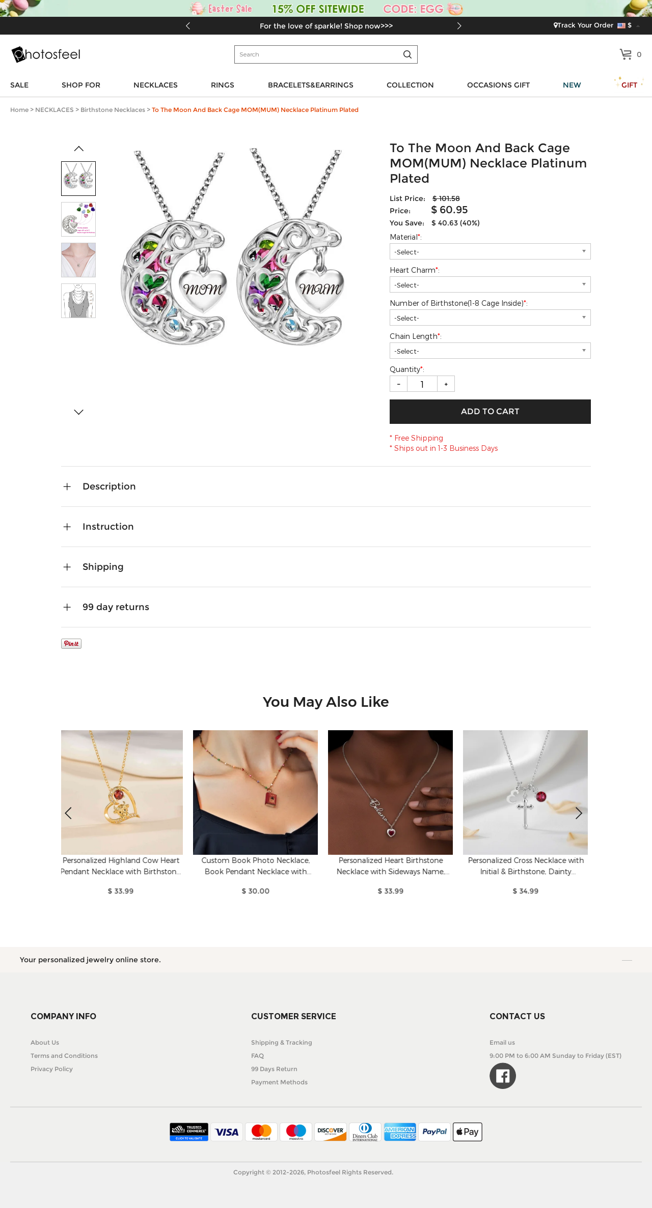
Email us (502, 1042)
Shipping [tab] (103, 566)
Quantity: (407, 369)
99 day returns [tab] (116, 607)
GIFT (629, 85)
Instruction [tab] (108, 526)
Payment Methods (279, 1082)
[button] (459, 26)
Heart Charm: (416, 270)
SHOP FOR (81, 85)
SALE (19, 85)
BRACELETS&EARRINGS (311, 85)
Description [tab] (109, 486)
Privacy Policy (52, 1069)
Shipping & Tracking (281, 1042)
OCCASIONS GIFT (498, 85)
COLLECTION (410, 85)
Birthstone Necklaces (112, 109)
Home (19, 109)
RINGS (222, 85)
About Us (45, 1042)
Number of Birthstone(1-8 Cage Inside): (460, 303)
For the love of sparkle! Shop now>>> (326, 26)
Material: (407, 237)
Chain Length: (417, 336)
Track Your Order (583, 25)
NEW (572, 85)
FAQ (257, 1055)
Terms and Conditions (64, 1055)
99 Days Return (274, 1069)
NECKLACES (155, 85)
